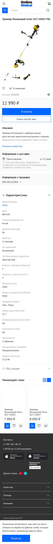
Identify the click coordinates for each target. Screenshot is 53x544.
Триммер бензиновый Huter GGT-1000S (13, 412)
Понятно (16, 538)
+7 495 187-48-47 (12, 444)
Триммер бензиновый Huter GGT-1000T (38, 412)
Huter (5, 205)
